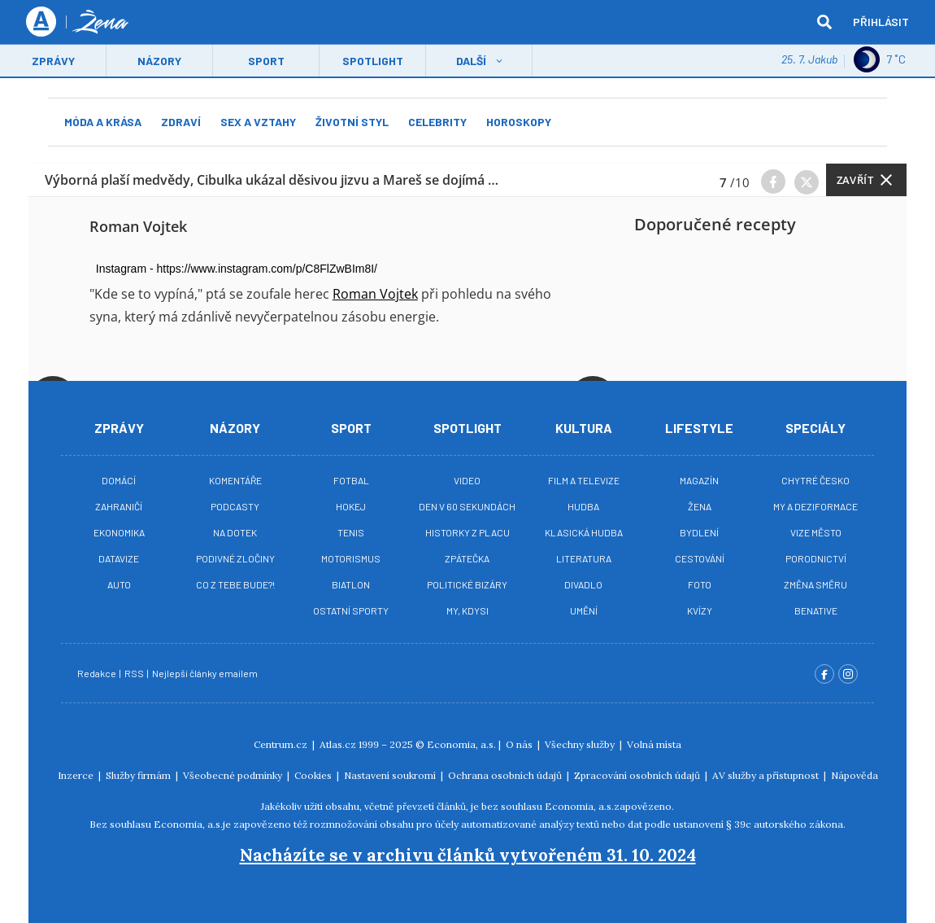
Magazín (699, 480)
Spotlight (372, 62)
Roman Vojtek (375, 294)
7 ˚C (880, 61)
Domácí (119, 480)
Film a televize (584, 480)
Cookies (314, 775)
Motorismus (351, 558)
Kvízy (699, 610)
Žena (699, 506)
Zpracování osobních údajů (638, 775)
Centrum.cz (282, 744)
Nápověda (854, 775)
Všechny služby (581, 744)
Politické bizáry (467, 584)
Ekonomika (119, 532)
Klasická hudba (584, 532)
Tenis (350, 532)
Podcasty (235, 506)
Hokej (351, 506)
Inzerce (77, 775)
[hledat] (824, 22)
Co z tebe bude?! (235, 584)
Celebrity (437, 122)
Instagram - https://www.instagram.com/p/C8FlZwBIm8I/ (236, 268)
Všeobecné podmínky (234, 775)
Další (471, 62)
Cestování (699, 558)
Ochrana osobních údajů (506, 775)
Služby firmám (139, 775)
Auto (119, 584)
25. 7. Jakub (809, 61)
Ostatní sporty (351, 610)
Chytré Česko (815, 480)
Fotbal (351, 480)
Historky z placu (467, 532)
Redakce (97, 673)
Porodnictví (815, 558)
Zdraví (181, 122)
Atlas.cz (338, 744)
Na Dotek (235, 532)
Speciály (815, 427)
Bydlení (699, 532)
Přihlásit (881, 22)
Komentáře (235, 480)
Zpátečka (467, 558)
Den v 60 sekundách (467, 506)
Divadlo (583, 584)
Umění (584, 610)
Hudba (583, 506)
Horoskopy (518, 122)
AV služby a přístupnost (766, 775)
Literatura (583, 558)
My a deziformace (815, 506)
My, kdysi (467, 610)
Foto (699, 584)
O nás (520, 744)
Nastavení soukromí (391, 775)
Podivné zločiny (235, 558)
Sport (266, 62)
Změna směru (815, 584)
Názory (159, 62)
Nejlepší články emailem (205, 673)
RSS (135, 673)
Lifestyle (699, 427)
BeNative (815, 610)
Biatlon (351, 584)
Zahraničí (118, 506)
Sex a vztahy (258, 122)
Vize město (816, 532)
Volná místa (654, 744)
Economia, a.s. (461, 744)
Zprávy (53, 62)
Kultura (583, 427)
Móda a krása (102, 122)
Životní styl (352, 122)
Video (467, 480)
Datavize (118, 558)
